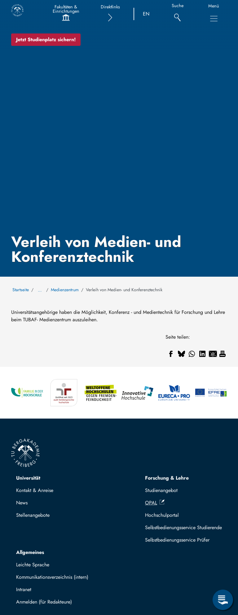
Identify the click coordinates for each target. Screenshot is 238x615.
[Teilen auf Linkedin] (202, 354)
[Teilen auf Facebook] (171, 354)
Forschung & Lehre (167, 477)
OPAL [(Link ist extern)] (155, 502)
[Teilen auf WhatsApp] (192, 354)
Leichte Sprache (32, 564)
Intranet (23, 589)
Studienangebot (161, 490)
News (22, 502)
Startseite (20, 290)
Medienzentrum (65, 290)
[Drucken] (222, 354)
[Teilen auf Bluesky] (181, 354)
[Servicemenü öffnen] (223, 600)
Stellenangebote (33, 515)
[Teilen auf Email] (213, 354)
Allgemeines (30, 552)
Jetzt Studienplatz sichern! (46, 39)
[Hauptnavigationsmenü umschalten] (213, 18)
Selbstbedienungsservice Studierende (183, 527)
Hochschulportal (162, 515)
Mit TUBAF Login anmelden (48, 603)
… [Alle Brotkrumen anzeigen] (40, 290)
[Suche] (177, 14)
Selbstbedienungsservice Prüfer (177, 539)
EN (146, 13)
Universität (28, 477)
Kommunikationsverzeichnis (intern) (52, 577)
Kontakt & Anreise (34, 490)
